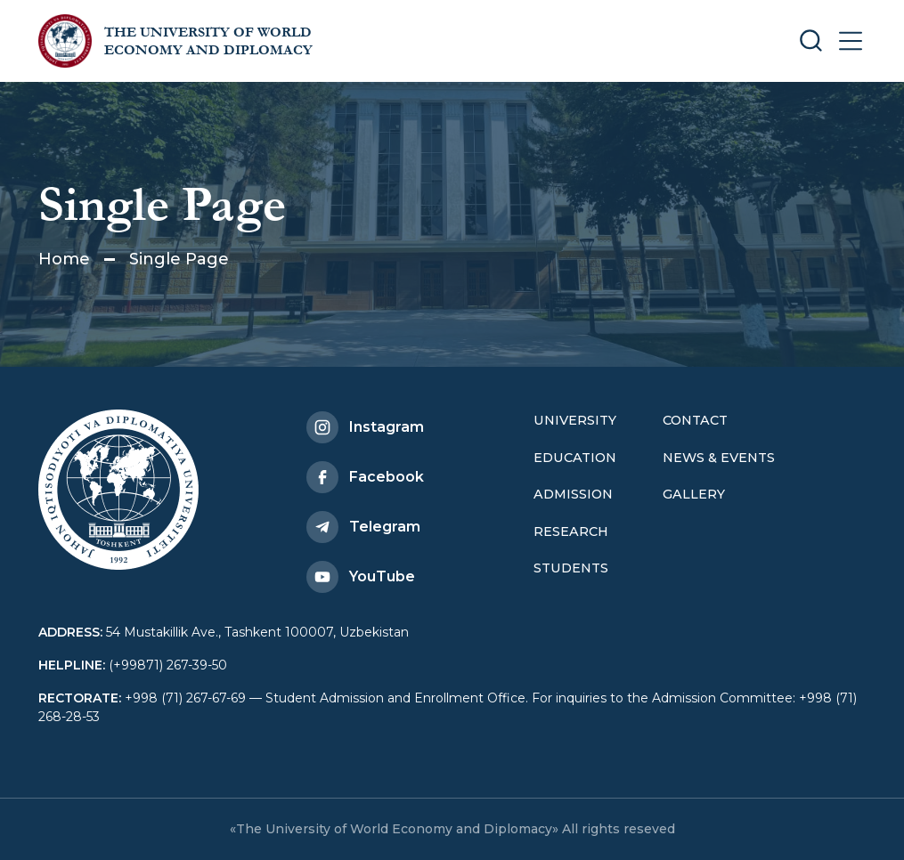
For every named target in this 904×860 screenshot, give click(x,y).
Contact (695, 420)
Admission (573, 494)
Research (570, 531)
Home (64, 259)
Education (574, 458)
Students (570, 568)
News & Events (719, 458)
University (574, 420)
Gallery (694, 494)
